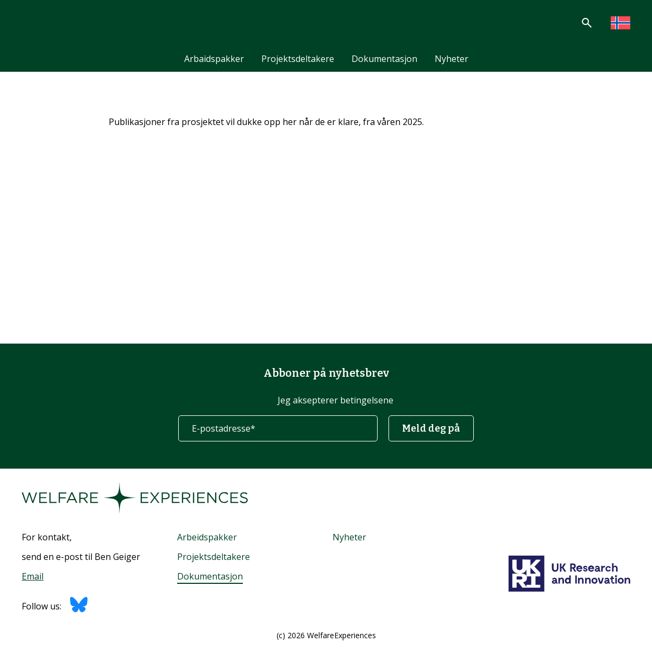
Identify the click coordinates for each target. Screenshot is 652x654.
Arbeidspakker (207, 537)
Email (32, 576)
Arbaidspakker (214, 59)
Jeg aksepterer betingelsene (335, 400)
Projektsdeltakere (297, 59)
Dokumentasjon (384, 59)
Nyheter (451, 59)
